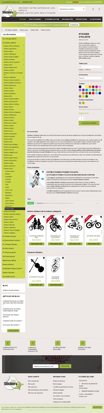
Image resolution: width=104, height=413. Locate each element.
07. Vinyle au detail (9, 252)
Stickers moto (8, 131)
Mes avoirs (31, 384)
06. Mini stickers (8, 248)
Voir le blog (13, 331)
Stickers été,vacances (11, 101)
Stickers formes (9, 109)
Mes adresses (32, 387)
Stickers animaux (9, 59)
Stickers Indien (9, 120)
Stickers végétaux (9, 227)
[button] (35, 19)
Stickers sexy (8, 155)
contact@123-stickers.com (10, 2)
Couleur (82, 83)
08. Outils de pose (9, 256)
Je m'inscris (74, 25)
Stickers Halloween (10, 115)
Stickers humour (9, 117)
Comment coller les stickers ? (13, 321)
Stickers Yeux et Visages (12, 230)
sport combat (9, 200)
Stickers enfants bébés (11, 99)
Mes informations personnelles (38, 390)
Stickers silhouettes (10, 160)
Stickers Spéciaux (8, 272)
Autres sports (9, 171)
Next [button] (101, 232)
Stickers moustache (10, 133)
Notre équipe (57, 384)
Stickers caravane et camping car (13, 73)
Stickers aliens (8, 51)
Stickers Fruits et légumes (12, 112)
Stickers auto (8, 65)
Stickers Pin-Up (9, 150)
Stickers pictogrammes (11, 147)
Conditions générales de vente (63, 387)
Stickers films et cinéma (11, 104)
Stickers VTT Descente (55, 236)
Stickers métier (9, 128)
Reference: (82, 40)
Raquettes (8, 195)
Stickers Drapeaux (10, 93)
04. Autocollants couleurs (11, 240)
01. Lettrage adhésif (9, 39)
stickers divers (8, 88)
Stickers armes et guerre (12, 62)
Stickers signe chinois (11, 158)
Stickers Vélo (9, 209)
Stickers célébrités (10, 77)
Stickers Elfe (8, 96)
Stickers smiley (8, 163)
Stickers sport (8, 168)
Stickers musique (55, 277)
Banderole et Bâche (9, 260)
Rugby (7, 198)
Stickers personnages (11, 144)
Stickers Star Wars (10, 211)
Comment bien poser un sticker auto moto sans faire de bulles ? (13, 303)
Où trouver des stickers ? (11, 325)
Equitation (8, 176)
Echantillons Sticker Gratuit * (12, 268)
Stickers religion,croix (11, 152)
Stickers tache (8, 217)
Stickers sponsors (9, 166)
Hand (7, 187)
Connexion (93, 9)
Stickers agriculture (10, 48)
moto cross (9, 190)
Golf (6, 184)
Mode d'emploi (57, 393)
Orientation (83, 75)
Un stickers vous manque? (61, 396)
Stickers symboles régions (12, 214)
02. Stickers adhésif (9, 43)
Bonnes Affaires (8, 264)
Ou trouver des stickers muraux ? (11, 316)
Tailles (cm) (83, 63)
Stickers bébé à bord (10, 67)
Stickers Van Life (9, 225)
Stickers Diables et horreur (12, 83)
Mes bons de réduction (35, 393)
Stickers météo (9, 125)
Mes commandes (33, 381)
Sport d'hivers (9, 203)
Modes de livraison (59, 381)
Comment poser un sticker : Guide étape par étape (12, 310)
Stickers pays (8, 142)
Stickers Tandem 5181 (36, 236)
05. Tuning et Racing (10, 244)
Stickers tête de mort (11, 219)
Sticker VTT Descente (74, 236)
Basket (7, 174)
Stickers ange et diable (11, 57)
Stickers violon (36, 277)
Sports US (8, 206)
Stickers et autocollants (11, 290)
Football (8, 182)
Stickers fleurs (8, 107)
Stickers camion (9, 70)
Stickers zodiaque (9, 233)
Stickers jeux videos (10, 123)
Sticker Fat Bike (93, 236)
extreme (8, 179)
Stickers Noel (8, 139)
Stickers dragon (9, 91)
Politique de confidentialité (62, 402)
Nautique (8, 192)
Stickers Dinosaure (10, 85)
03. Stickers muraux (9, 236)
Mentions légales (58, 390)
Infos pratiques (58, 399)
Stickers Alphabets (10, 54)
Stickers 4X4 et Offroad (11, 46)
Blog (5, 286)
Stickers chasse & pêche (12, 80)
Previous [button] (28, 232)
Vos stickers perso (9, 276)
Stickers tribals (8, 222)
